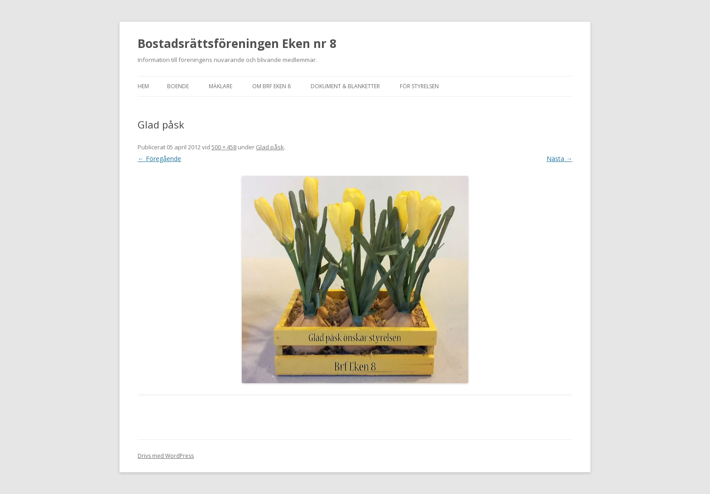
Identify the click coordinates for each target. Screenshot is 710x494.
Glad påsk (270, 147)
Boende (178, 86)
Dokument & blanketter (345, 86)
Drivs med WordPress (166, 456)
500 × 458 (223, 147)
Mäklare (220, 86)
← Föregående (159, 158)
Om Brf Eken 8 (271, 86)
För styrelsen (419, 86)
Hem (143, 86)
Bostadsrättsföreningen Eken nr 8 (237, 43)
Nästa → (559, 158)
